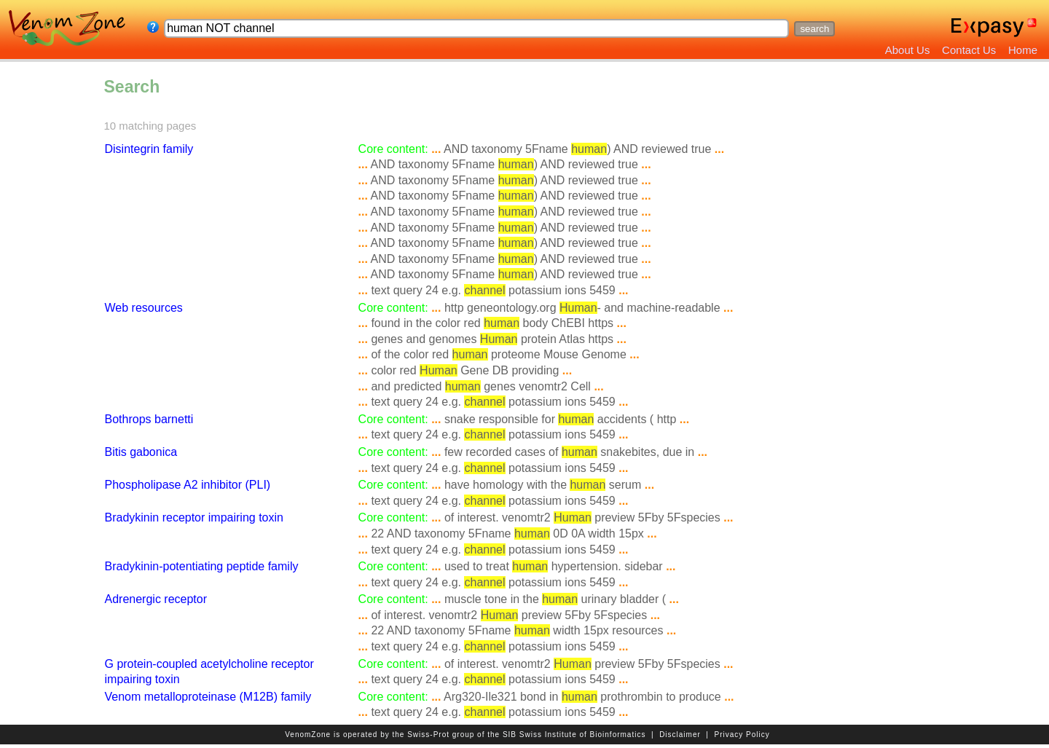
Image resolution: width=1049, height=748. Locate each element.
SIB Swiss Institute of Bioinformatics (574, 735)
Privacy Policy (742, 735)
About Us (907, 50)
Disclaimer (680, 735)
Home (1022, 50)
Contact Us (969, 50)
